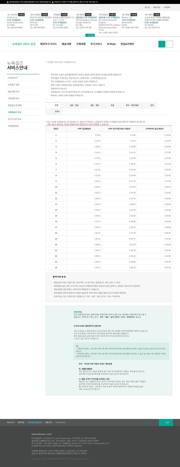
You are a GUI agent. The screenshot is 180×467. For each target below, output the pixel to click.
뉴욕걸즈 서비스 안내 (24, 44)
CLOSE (91, 35)
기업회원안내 (13, 125)
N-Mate (111, 44)
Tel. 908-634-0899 (14, 27)
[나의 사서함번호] (14, 20)
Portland (33, 22)
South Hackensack (15, 22)
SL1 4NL (79, 25)
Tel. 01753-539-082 (84, 27)
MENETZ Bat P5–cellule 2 (109, 25)
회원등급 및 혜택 (15, 105)
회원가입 (156, 7)
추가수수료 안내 (14, 119)
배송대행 (66, 44)
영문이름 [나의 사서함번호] (86, 17)
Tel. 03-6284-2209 (60, 27)
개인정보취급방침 (34, 422)
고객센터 (166, 7)
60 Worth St (12, 17)
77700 (101, 30)
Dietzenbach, (127, 22)
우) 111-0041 (58, 25)
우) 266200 (149, 25)
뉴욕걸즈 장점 (13, 84)
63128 (124, 25)
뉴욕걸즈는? (13, 77)
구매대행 (81, 44)
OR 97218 (34, 25)
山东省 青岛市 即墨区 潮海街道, (157, 17)
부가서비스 (96, 44)
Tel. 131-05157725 (152, 27)
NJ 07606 (11, 25)
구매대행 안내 (13, 98)
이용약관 (20, 422)
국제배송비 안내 (14, 112)
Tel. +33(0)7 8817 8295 (108, 32)
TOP (167, 422)
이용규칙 (48, 422)
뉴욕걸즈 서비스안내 (54, 62)
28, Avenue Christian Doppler (107, 21)
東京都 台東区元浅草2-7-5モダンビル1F (63, 18)
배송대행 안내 (13, 91)
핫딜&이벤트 (127, 44)
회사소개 (10, 422)
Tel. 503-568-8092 (37, 27)
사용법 (21, 14)
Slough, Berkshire (83, 22)
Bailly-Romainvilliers (108, 27)
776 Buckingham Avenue (86, 20)
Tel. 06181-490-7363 (130, 27)
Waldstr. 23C (127, 17)
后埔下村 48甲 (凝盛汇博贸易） (157, 20)
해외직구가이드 (48, 44)
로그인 (147, 7)
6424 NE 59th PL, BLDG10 (41, 17)
